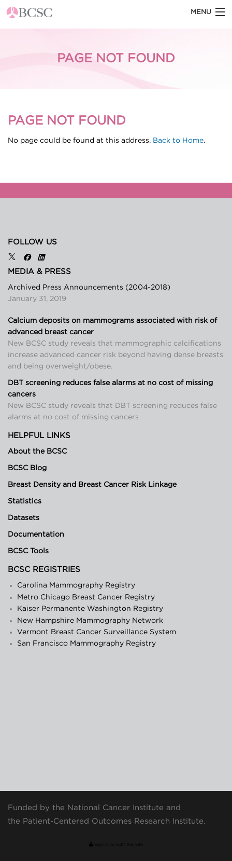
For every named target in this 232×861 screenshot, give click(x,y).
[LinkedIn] (41, 258)
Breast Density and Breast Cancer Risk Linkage (92, 484)
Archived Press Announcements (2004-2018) (89, 287)
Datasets (23, 518)
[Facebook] (27, 258)
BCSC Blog (27, 468)
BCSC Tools (28, 551)
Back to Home (178, 140)
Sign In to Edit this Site (116, 844)
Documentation (36, 534)
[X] (12, 258)
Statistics (24, 501)
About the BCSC (37, 451)
